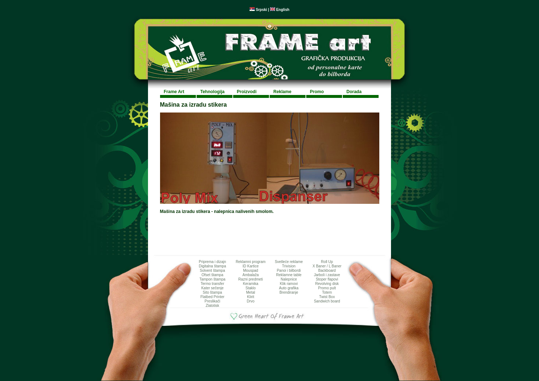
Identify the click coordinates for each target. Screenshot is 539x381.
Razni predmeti (250, 279)
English (279, 10)
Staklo (251, 288)
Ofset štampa (212, 275)
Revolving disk (327, 284)
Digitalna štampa (212, 266)
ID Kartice (251, 266)
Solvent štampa (212, 270)
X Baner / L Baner (326, 266)
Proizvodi (247, 91)
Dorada (353, 91)
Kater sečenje (212, 288)
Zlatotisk (212, 306)
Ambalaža (251, 275)
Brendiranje (289, 292)
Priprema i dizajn (212, 262)
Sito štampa (212, 292)
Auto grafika (289, 288)
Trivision (289, 266)
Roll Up (327, 262)
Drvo (250, 301)
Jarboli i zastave (327, 275)
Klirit (250, 297)
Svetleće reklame (289, 262)
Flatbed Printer (212, 297)
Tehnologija (212, 91)
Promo (317, 91)
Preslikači (212, 301)
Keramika (250, 284)
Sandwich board (327, 301)
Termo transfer (212, 284)
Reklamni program (251, 262)
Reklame (282, 91)
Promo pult (327, 288)
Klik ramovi (289, 284)
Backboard (327, 270)
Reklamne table (288, 275)
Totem (327, 292)
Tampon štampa (212, 279)
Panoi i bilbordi (289, 270)
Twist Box (327, 297)
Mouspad (250, 270)
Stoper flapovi (327, 279)
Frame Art (174, 91)
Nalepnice (289, 279)
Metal (250, 292)
